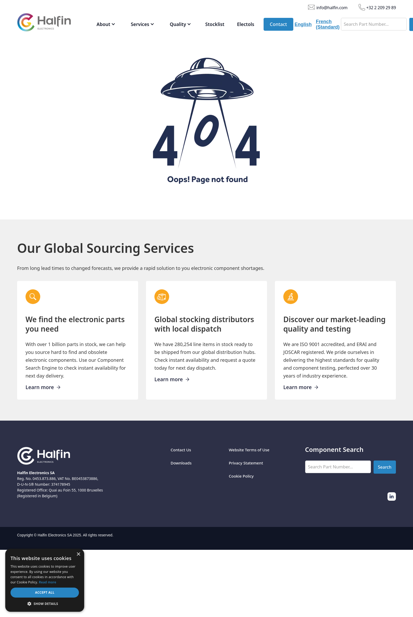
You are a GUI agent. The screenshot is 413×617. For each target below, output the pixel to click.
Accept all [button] (44, 592)
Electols (245, 24)
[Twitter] (391, 496)
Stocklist (214, 24)
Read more (47, 582)
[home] (52, 24)
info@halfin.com (331, 7)
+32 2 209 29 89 (381, 7)
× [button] (78, 554)
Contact (278, 24)
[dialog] (44, 580)
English (303, 24)
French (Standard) (328, 24)
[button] (106, 24)
